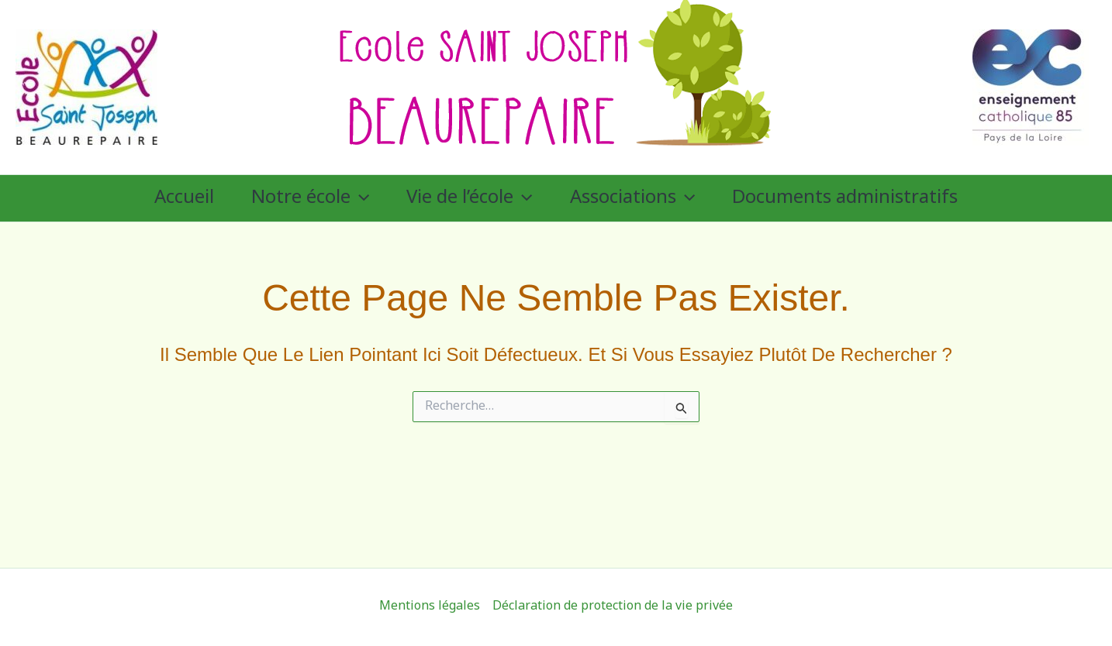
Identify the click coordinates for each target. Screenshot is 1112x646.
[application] (360, 198)
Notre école (310, 198)
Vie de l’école (469, 198)
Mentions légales (429, 607)
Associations (632, 198)
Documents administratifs (845, 198)
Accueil (184, 198)
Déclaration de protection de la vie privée (612, 607)
